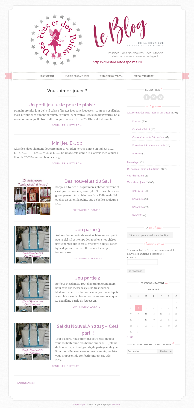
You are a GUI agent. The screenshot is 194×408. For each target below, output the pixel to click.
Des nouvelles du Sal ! (87, 181)
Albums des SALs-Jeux (77, 76)
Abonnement (47, 76)
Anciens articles (24, 382)
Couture (136, 121)
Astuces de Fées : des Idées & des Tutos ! (149, 112)
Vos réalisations (135, 175)
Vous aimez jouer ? (137, 182)
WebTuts (116, 404)
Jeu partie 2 (87, 278)
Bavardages (133, 162)
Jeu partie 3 (87, 229)
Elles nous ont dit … (111, 76)
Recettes (137, 153)
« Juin (130, 336)
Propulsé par (79, 404)
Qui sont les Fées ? (144, 76)
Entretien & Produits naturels (148, 145)
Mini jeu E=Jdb (67, 143)
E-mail (131, 257)
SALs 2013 (138, 198)
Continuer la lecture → (67, 125)
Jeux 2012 (137, 190)
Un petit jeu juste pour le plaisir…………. (67, 104)
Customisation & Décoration (148, 137)
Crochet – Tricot (141, 129)
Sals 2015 (137, 215)
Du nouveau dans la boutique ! (143, 168)
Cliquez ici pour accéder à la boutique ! (150, 235)
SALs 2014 (138, 207)
